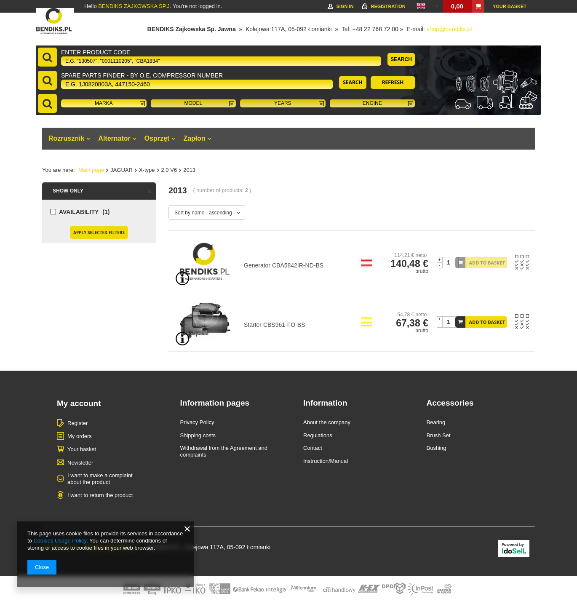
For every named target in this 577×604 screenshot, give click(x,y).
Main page (91, 170)
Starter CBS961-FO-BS (274, 324)
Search (401, 59)
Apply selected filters (99, 232)
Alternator (114, 138)
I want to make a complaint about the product (100, 478)
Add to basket (487, 262)
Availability (79, 212)
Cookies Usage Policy (59, 540)
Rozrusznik (66, 138)
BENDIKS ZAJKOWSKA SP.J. (134, 6)
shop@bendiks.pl (449, 29)
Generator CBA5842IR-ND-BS (283, 265)
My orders (79, 436)
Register (77, 423)
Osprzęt (157, 138)
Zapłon (194, 138)
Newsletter (80, 463)
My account (79, 403)
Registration (388, 6)
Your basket (509, 6)
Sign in (344, 6)
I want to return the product (100, 495)
